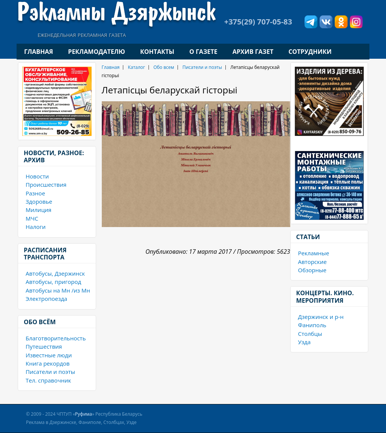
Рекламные (313, 253)
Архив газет (253, 51)
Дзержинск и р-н (321, 316)
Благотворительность (56, 338)
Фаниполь (312, 325)
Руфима (83, 414)
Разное (35, 193)
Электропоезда (46, 298)
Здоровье (39, 201)
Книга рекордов (48, 363)
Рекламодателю (96, 51)
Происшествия (46, 184)
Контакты (157, 51)
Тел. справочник (48, 380)
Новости (37, 176)
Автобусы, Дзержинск (55, 273)
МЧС (32, 218)
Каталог (136, 67)
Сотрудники (309, 51)
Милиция (38, 209)
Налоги (36, 226)
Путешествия (44, 346)
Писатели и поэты (50, 371)
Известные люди (49, 355)
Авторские (312, 261)
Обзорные (312, 270)
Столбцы (310, 333)
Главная (38, 51)
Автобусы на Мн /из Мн (58, 290)
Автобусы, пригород (53, 281)
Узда (304, 342)
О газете (203, 51)
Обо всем (163, 67)
